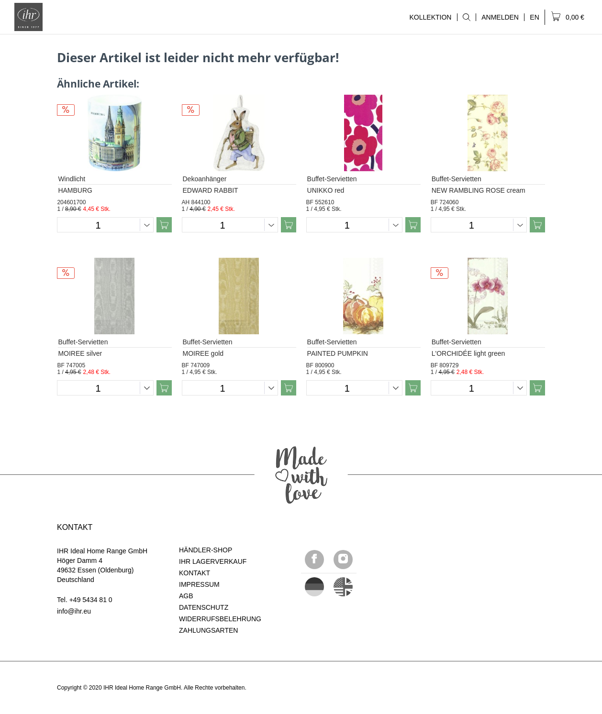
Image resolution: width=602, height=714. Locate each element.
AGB (186, 596)
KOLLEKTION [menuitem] (430, 17)
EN (534, 17)
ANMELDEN (500, 17)
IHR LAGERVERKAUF (212, 561)
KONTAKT (194, 573)
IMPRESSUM (199, 584)
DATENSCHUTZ (203, 607)
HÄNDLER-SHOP (205, 550)
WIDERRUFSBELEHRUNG (220, 619)
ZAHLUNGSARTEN (208, 630)
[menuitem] (466, 17)
